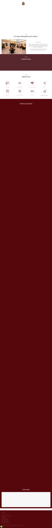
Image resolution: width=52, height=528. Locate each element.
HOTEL (14, 7)
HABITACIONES (20, 7)
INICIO (10, 7)
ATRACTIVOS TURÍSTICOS (28, 7)
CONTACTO (41, 7)
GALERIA (36, 7)
